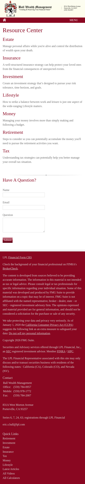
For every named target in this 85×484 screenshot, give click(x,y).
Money (9, 113)
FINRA (61, 351)
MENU (73, 20)
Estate (8, 39)
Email (6, 202)
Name (6, 189)
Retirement (13, 132)
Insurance (12, 58)
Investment (13, 76)
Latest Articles (11, 469)
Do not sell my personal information (29, 333)
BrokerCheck (10, 268)
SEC (8, 351)
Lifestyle (11, 95)
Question (8, 214)
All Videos (9, 473)
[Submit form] (8, 240)
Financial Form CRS (20, 257)
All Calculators (11, 477)
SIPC (70, 351)
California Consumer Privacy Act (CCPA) (49, 324)
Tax (6, 150)
